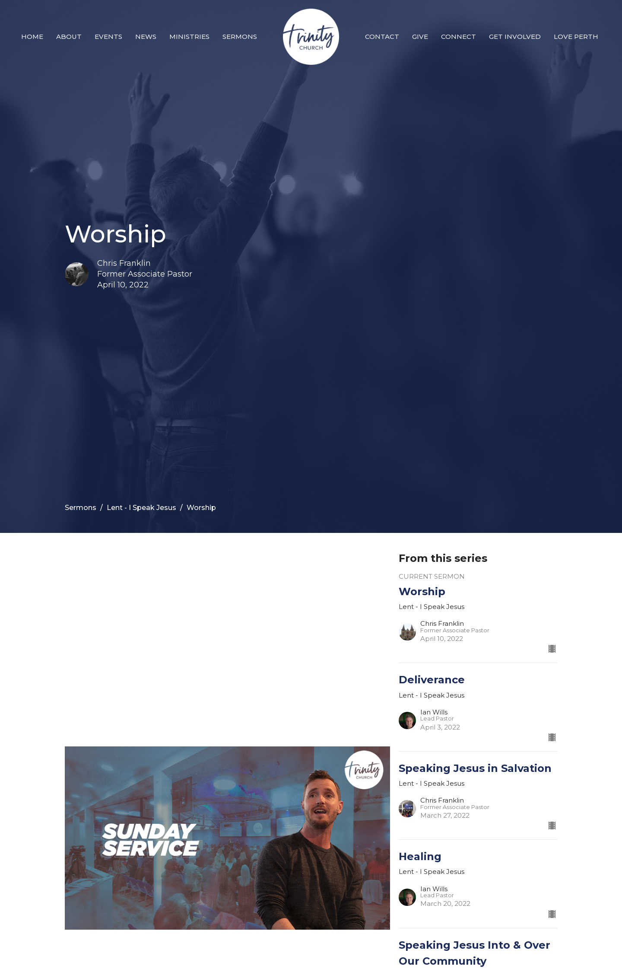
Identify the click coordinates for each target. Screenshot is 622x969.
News (145, 36)
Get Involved (515, 36)
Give (420, 36)
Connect (458, 36)
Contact (382, 36)
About (69, 36)
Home (32, 36)
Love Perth (576, 36)
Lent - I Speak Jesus (141, 508)
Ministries (189, 36)
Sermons (239, 36)
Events (108, 36)
